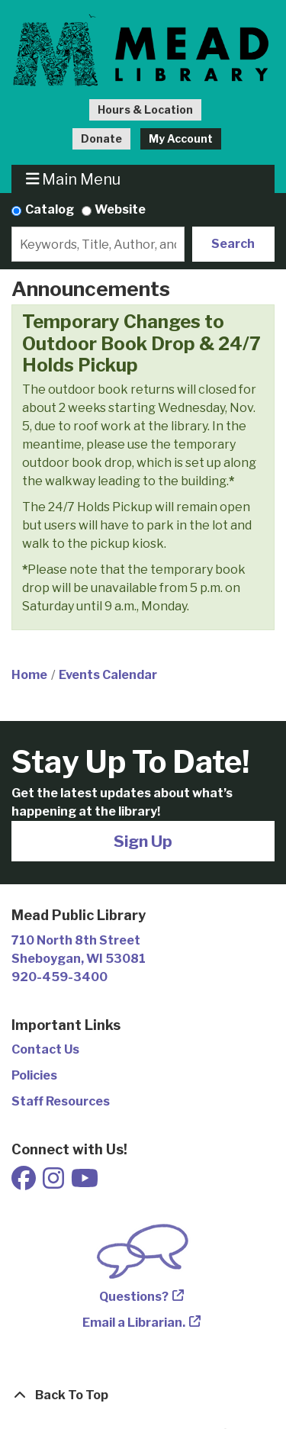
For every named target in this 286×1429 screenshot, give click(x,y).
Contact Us (45, 1049)
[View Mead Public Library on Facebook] (24, 1183)
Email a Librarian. (133, 1322)
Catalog (49, 209)
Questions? (134, 1296)
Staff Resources (60, 1101)
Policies (34, 1075)
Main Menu (73, 178)
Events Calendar (108, 675)
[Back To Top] (143, 1395)
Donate (101, 138)
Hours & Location (145, 109)
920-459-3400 (59, 977)
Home (29, 675)
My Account (181, 138)
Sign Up (143, 841)
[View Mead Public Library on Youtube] (84, 1183)
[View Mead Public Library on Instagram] (54, 1183)
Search (233, 244)
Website (120, 209)
